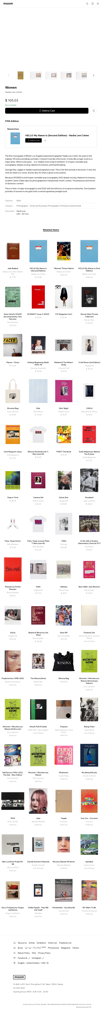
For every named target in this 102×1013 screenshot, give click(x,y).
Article (32, 943)
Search (87, 4)
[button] (93, 75)
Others (75, 948)
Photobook (53, 948)
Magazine (65, 948)
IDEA (18, 200)
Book (20, 948)
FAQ (34, 953)
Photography (22, 206)
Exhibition (41, 943)
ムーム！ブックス (35, 947)
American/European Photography (44, 206)
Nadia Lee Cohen (13, 92)
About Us (22, 943)
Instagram (38, 958)
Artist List (52, 943)
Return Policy (24, 953)
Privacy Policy (44, 953)
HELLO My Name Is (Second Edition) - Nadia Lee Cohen (57, 135)
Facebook (24, 958)
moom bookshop (8, 4)
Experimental (75, 206)
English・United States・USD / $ (33, 963)
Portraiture (64, 206)
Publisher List (65, 943)
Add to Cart (47, 110)
